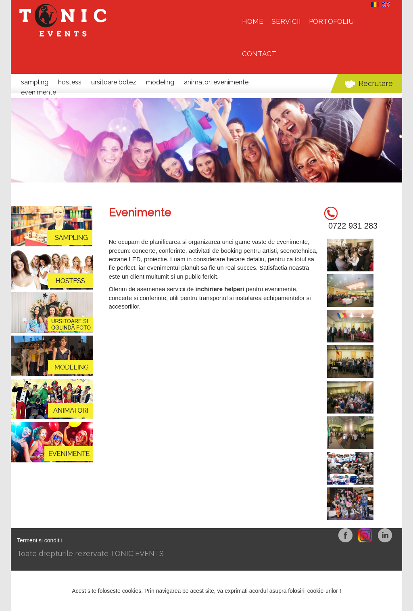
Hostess (70, 82)
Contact (259, 54)
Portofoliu (331, 21)
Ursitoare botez (114, 82)
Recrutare (376, 83)
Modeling (161, 82)
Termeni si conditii (39, 540)
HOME (252, 21)
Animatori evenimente (216, 82)
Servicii (286, 21)
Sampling (35, 82)
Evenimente (38, 92)
